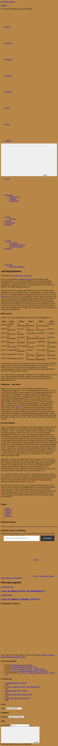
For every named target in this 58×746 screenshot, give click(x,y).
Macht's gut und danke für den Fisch (17, 698)
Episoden (12, 219)
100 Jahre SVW (14, 197)
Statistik (23, 241)
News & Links (10, 223)
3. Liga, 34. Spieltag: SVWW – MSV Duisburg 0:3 (22, 687)
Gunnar (29, 276)
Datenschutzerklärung (16, 267)
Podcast (23, 217)
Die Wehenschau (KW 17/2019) (16, 691)
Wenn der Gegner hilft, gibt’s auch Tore (18, 694)
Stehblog (4, 5)
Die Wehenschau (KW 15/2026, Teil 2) (24, 667)
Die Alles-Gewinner (16, 247)
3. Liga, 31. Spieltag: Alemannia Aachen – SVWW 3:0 (29, 671)
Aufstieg (47, 576)
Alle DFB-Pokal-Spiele (17, 245)
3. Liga (40, 576)
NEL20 (17, 407)
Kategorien (4, 717)
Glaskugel (4, 296)
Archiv (3, 708)
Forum (7, 179)
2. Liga (35, 576)
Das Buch (8, 221)
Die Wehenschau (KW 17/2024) (16, 683)
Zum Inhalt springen (8, 2)
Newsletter (8, 248)
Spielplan (8, 225)
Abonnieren (47, 538)
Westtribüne (18, 578)
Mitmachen (25, 195)
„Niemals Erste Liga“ (25, 279)
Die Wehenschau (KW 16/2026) (22, 665)
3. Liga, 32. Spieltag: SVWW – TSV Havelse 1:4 (28, 669)
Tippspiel (12, 199)
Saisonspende (14, 201)
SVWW (35, 560)
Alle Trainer (13, 243)
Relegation (9, 578)
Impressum (25, 265)
